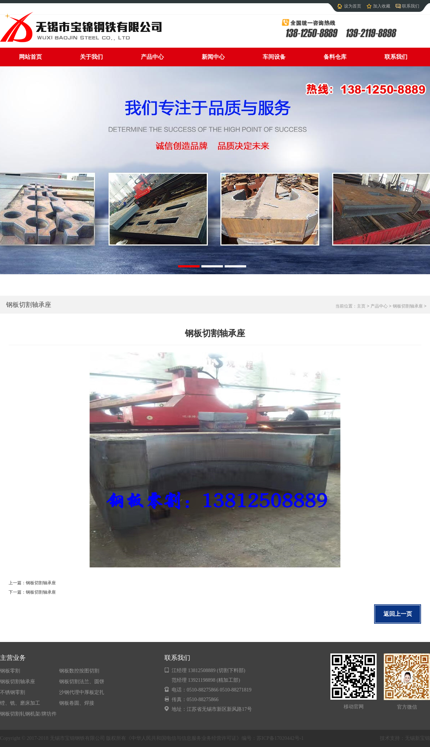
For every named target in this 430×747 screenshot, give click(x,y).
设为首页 (352, 6)
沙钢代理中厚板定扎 (81, 692)
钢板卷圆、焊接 (76, 703)
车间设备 (274, 57)
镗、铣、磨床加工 (20, 703)
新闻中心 (213, 57)
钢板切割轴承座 (28, 304)
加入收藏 (381, 6)
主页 (361, 306)
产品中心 (152, 57)
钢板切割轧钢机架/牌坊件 (28, 714)
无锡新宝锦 (417, 738)
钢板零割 (10, 671)
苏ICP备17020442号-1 (280, 738)
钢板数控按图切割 (79, 671)
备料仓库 (335, 57)
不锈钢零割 (12, 692)
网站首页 (30, 57)
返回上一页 (397, 614)
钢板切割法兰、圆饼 (81, 681)
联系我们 (410, 6)
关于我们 (91, 57)
